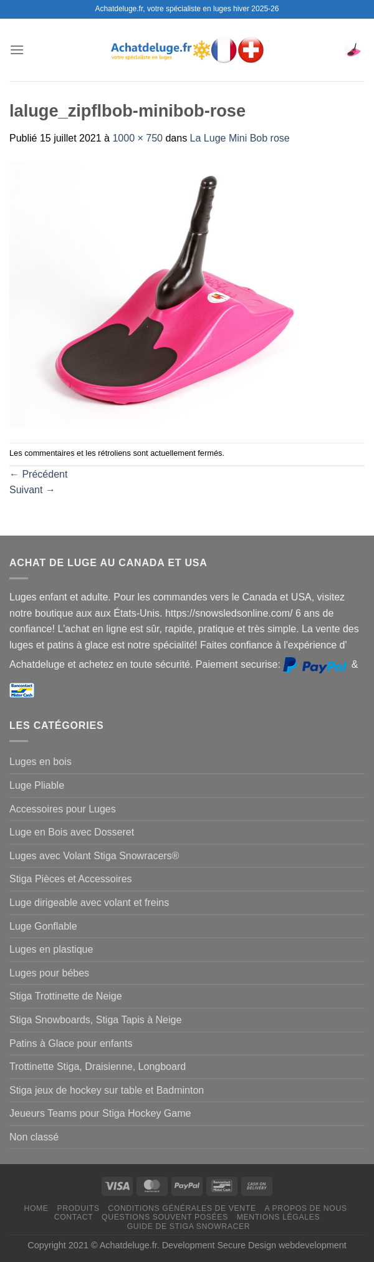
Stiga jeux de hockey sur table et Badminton (106, 1090)
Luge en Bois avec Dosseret (71, 832)
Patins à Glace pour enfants (70, 1043)
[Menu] (16, 49)
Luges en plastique (51, 949)
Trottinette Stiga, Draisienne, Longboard (97, 1066)
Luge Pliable (36, 785)
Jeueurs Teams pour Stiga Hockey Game (100, 1113)
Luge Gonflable (43, 926)
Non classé (34, 1137)
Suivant (32, 489)
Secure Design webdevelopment (282, 1245)
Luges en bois (40, 761)
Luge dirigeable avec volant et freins (89, 902)
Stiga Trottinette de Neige (65, 996)
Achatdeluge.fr (128, 1245)
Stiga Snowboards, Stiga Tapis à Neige (95, 1019)
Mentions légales (278, 1217)
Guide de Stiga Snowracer (189, 1226)
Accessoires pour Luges (62, 809)
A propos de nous (305, 1208)
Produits (78, 1208)
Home (36, 1208)
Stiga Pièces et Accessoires (70, 879)
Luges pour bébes (49, 973)
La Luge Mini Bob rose (240, 138)
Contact (74, 1217)
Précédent (38, 474)
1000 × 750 (137, 138)
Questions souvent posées (165, 1217)
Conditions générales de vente (182, 1208)
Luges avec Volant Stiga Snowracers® (94, 855)
